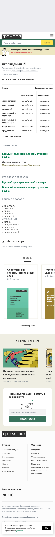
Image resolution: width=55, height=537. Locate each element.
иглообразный (10, 230)
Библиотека (7, 460)
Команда (35, 453)
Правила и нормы (20, 381)
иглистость (8, 206)
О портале (35, 450)
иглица (6, 211)
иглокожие (8, 227)
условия (19, 530)
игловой (6, 222)
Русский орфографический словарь (24, 182)
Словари (6, 453)
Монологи (50, 381)
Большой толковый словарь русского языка (25, 155)
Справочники (8, 457)
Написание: (6, 71)
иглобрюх (7, 214)
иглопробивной (10, 232)
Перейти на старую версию (20, 517)
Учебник (5, 467)
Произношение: (8, 68)
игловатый (8, 216)
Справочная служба (11, 450)
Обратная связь (38, 457)
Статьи (6, 381)
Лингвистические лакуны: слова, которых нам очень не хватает (19, 374)
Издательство (8, 471)
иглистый (7, 208)
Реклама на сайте (39, 460)
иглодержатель (10, 224)
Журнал (5, 464)
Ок (46, 528)
